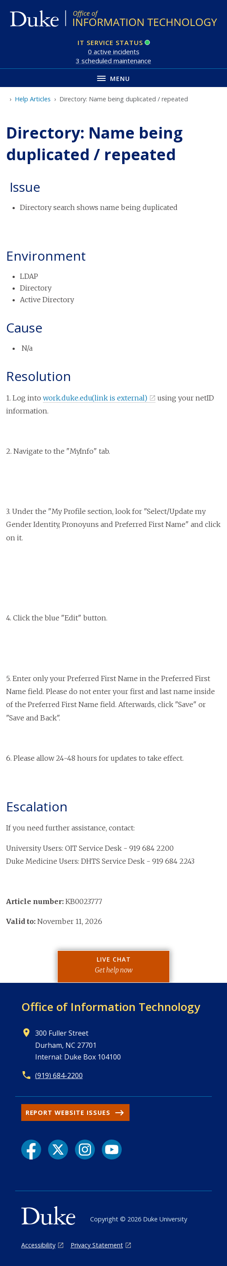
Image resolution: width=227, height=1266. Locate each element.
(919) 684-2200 (59, 1075)
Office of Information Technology (110, 1006)
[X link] (58, 1149)
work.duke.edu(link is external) (95, 398)
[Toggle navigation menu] (113, 77)
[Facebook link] (31, 1149)
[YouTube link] (112, 1149)
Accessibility (38, 1245)
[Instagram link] (85, 1149)
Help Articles (33, 99)
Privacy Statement (97, 1245)
